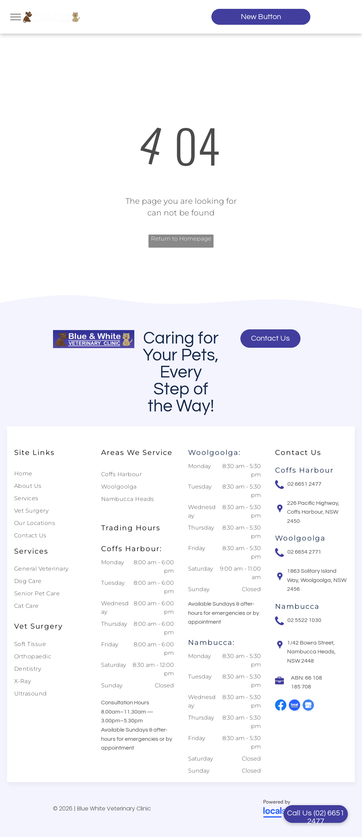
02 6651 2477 (304, 484)
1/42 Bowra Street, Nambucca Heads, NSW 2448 (311, 652)
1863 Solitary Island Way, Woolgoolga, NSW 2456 (316, 580)
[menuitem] (48, 474)
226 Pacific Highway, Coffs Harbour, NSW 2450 (313, 512)
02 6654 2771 (304, 552)
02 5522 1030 (304, 620)
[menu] (15, 17)
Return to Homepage (181, 238)
